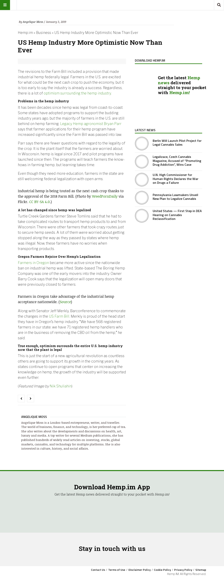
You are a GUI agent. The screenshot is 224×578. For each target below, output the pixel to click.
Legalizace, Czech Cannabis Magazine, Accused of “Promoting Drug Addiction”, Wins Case (177, 160)
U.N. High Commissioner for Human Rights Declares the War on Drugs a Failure (175, 178)
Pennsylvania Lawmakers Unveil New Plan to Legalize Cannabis (175, 196)
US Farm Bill (59, 316)
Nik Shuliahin (61, 386)
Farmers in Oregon (33, 263)
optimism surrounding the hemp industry (77, 93)
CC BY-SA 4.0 (39, 201)
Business (43, 32)
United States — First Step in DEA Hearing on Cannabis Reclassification (177, 214)
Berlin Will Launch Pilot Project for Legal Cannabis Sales (177, 142)
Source (65, 301)
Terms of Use (116, 570)
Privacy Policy (183, 570)
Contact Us (98, 570)
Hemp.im (25, 32)
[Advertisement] (168, 256)
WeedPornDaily (105, 196)
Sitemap (200, 570)
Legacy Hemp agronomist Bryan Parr (90, 124)
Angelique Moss (33, 22)
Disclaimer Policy (139, 570)
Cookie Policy (162, 570)
